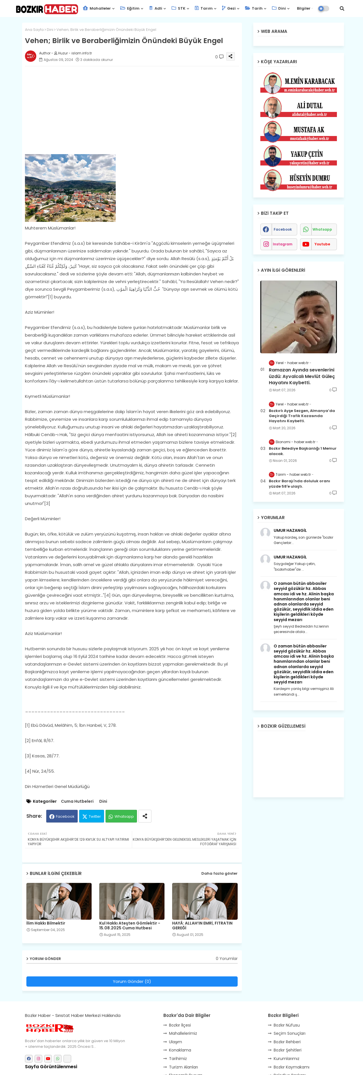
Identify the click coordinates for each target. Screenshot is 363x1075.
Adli (155, 8)
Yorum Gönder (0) (132, 981)
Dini (279, 8)
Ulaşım (175, 1042)
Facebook (65, 816)
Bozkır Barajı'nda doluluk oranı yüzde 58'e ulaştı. (299, 484)
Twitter (95, 816)
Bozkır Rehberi (287, 1042)
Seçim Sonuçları (289, 1033)
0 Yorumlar (227, 958)
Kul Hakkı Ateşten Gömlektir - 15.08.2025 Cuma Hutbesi (129, 925)
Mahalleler (97, 8)
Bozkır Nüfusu (287, 1025)
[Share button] (144, 816)
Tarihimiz (178, 1058)
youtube (322, 244)
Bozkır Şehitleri (287, 1050)
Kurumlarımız (286, 1058)
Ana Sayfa (34, 29)
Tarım (204, 8)
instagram (282, 244)
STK (178, 8)
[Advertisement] (137, 110)
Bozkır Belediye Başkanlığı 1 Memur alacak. (303, 451)
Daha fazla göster (219, 873)
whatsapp (322, 229)
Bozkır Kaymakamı (291, 1067)
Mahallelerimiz (183, 1033)
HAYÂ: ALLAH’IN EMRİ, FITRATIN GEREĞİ (202, 925)
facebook (283, 229)
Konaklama (180, 1050)
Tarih (254, 8)
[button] (342, 8)
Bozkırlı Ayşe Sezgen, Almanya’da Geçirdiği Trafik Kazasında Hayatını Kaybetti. (302, 416)
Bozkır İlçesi (180, 1025)
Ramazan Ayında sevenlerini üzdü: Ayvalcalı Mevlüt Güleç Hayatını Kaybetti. (302, 376)
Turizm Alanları (183, 1067)
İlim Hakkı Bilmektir (45, 923)
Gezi (229, 8)
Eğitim (130, 8)
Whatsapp (124, 816)
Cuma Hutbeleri (77, 801)
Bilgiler (303, 8)
